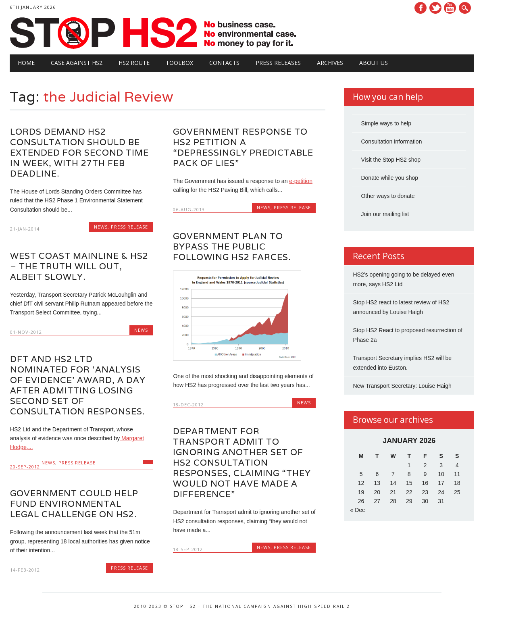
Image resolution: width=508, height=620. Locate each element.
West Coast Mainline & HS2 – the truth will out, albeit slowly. (79, 266)
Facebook (420, 8)
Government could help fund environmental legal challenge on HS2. (74, 504)
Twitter (435, 8)
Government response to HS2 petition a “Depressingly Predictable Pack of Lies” (243, 147)
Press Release (129, 227)
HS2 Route (134, 63)
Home (26, 63)
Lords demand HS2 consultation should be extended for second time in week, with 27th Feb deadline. (79, 152)
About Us (373, 63)
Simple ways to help (386, 123)
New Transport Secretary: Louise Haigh (402, 386)
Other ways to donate (387, 196)
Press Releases (278, 63)
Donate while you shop (389, 178)
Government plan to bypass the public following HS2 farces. (232, 246)
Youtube (450, 8)
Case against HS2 (76, 63)
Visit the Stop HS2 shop (391, 159)
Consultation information (391, 141)
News (101, 227)
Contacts (224, 63)
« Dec (357, 510)
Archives (330, 63)
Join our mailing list (385, 214)
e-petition (300, 181)
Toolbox (179, 63)
